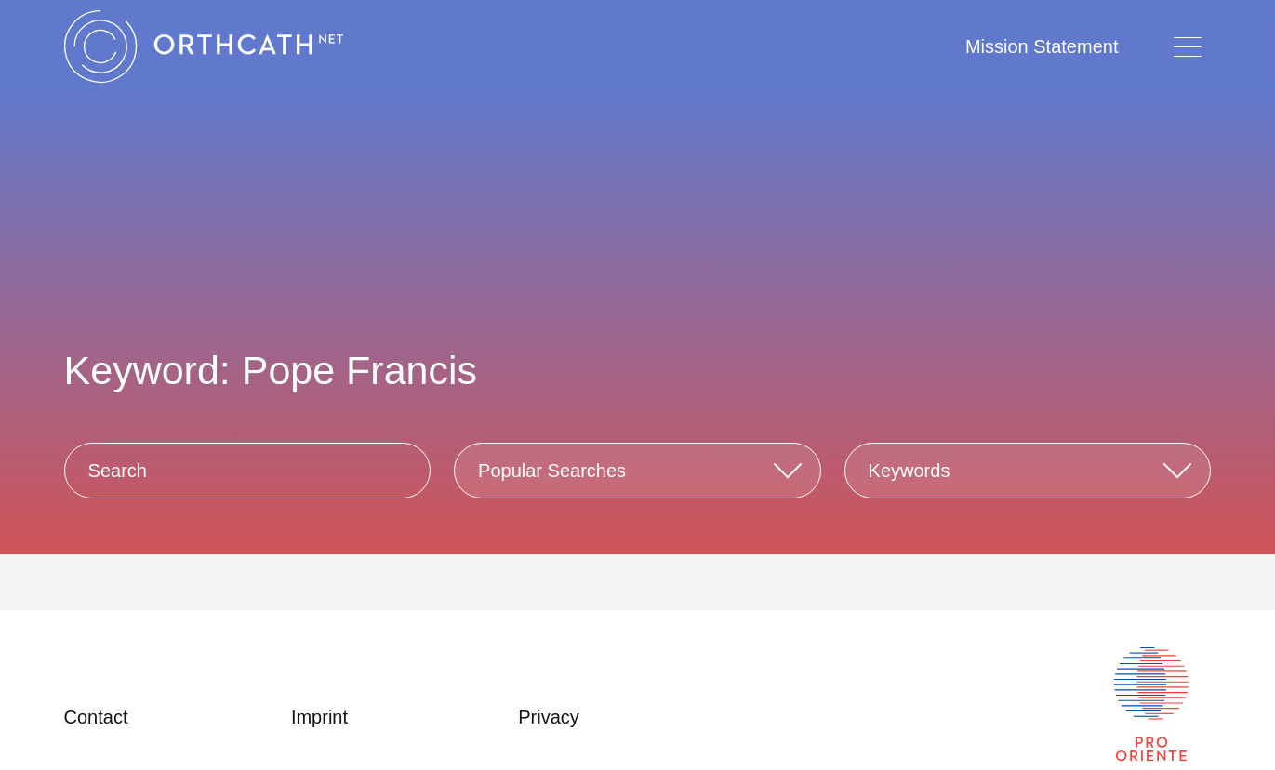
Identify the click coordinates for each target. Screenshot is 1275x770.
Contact (96, 717)
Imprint (319, 717)
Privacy (548, 717)
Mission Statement (1042, 46)
